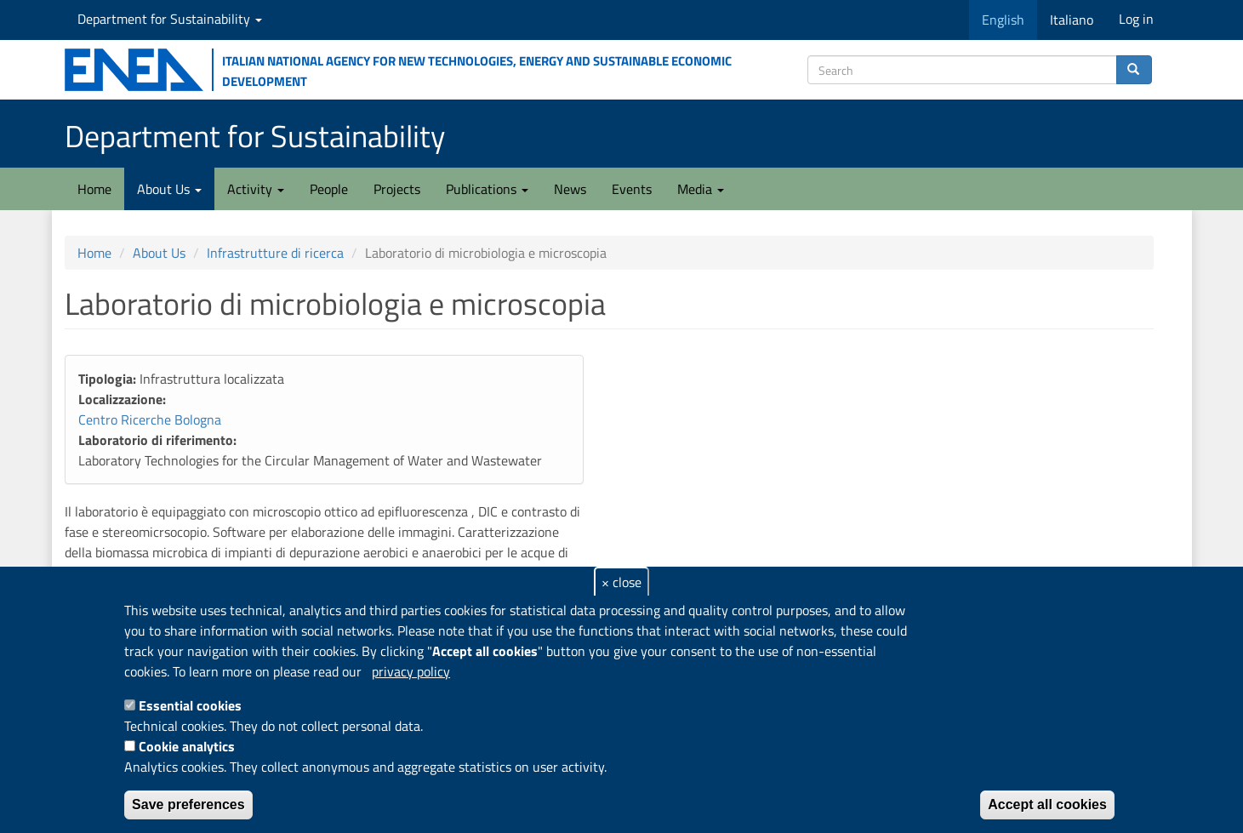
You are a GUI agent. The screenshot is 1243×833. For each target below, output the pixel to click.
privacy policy (411, 671)
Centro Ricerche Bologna (149, 419)
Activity (255, 189)
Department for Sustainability (169, 19)
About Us (169, 189)
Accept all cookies (1047, 804)
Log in (1136, 19)
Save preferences (188, 804)
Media (700, 189)
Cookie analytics (187, 746)
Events (632, 189)
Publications (487, 189)
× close (621, 582)
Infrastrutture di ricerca (275, 252)
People (329, 189)
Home (94, 189)
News (570, 189)
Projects (396, 189)
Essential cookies (190, 705)
